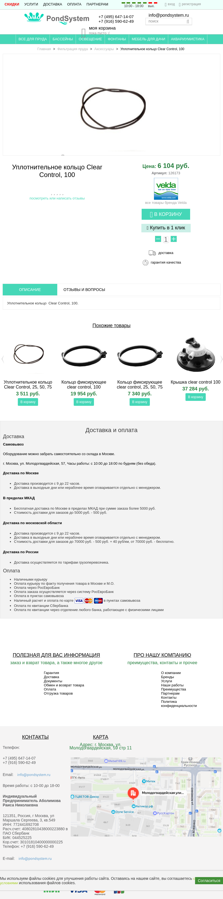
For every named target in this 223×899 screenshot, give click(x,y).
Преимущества (173, 689)
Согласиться (209, 880)
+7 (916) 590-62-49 (116, 21)
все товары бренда (166, 200)
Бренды (167, 677)
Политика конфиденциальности (179, 704)
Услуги (31, 4)
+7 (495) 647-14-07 (116, 16)
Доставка (52, 4)
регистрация (191, 4)
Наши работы (172, 685)
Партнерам (97, 4)
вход (171, 4)
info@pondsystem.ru (168, 15)
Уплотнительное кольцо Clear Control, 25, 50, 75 (28, 384)
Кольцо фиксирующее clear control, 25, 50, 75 (139, 384)
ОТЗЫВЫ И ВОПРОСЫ (84, 289)
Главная (44, 49)
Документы (53, 681)
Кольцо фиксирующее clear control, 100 (83, 384)
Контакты (168, 697)
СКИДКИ (12, 4)
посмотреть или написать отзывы (57, 198)
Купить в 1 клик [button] (166, 228)
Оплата (74, 4)
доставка (165, 253)
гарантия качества (166, 262)
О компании (171, 673)
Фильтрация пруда (72, 49)
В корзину (166, 214)
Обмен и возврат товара (64, 685)
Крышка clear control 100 (196, 382)
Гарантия (51, 673)
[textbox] (168, 21)
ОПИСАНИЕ (30, 289)
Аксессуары (104, 49)
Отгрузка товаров (58, 693)
